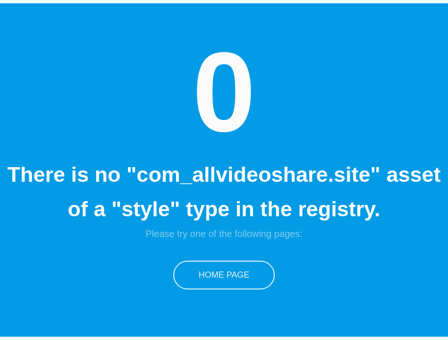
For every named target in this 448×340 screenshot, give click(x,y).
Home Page (224, 275)
